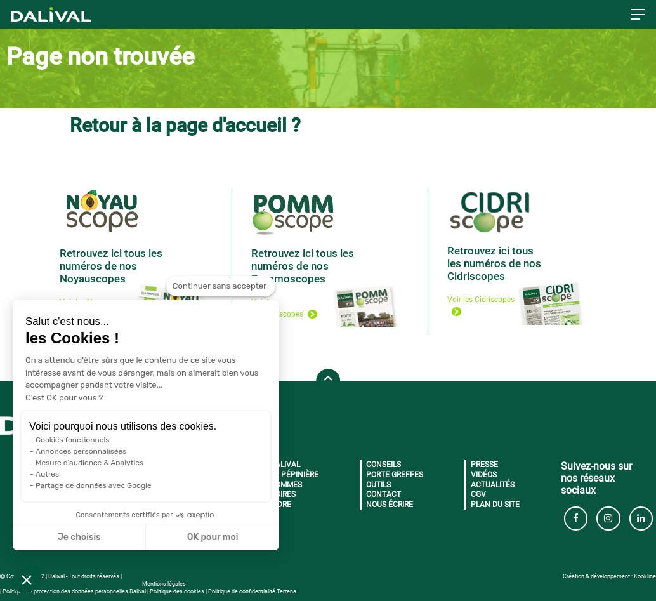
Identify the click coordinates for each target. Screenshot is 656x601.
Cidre (280, 504)
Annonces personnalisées (81, 451)
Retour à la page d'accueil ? (185, 125)
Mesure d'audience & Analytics (89, 462)
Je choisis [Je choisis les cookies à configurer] (79, 537)
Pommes (286, 484)
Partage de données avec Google (94, 485)
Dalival (285, 464)
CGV (478, 494)
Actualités (493, 484)
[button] (26, 579)
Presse (484, 464)
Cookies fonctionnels (73, 439)
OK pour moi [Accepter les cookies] (213, 537)
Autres (47, 474)
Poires (283, 494)
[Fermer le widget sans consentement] (220, 286)
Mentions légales (164, 584)
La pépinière (294, 474)
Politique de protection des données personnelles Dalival (74, 591)
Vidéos (484, 474)
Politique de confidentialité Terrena (252, 591)
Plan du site (495, 504)
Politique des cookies (177, 591)
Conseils (383, 464)
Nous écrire (389, 504)
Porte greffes (394, 474)
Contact (383, 494)
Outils (378, 484)
